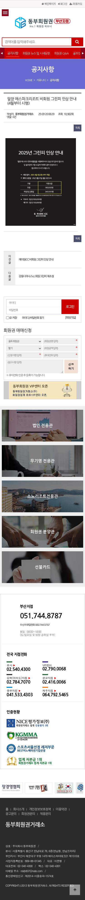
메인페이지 (49, 3)
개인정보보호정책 (40, 809)
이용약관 (61, 809)
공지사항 (12, 53)
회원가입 (76, 3)
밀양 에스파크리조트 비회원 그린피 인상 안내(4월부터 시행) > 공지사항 (42, 23)
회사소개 (18, 809)
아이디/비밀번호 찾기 (33, 317)
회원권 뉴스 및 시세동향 (36, 53)
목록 (77, 128)
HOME (28, 80)
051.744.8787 (41, 616)
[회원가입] (70, 317)
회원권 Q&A (61, 53)
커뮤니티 (41, 80)
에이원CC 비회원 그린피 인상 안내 (36, 259)
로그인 (62, 3)
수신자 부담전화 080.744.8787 (35, 625)
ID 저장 (13, 317)
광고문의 (10, 813)
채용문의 (45, 813)
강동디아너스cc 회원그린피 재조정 (36, 276)
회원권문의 (28, 813)
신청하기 (71, 366)
